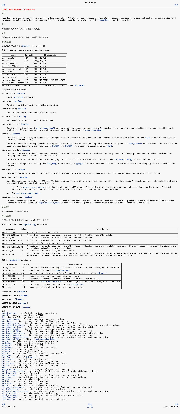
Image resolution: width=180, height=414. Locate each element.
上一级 (90, 411)
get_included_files (12, 335)
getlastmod (7, 348)
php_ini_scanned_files (13, 376)
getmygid (6, 350)
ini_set (5, 370)
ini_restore (8, 368)
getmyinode (7, 352)
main (4, 372)
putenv (5, 390)
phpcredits (7, 384)
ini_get (5, 366)
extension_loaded (10, 323)
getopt (5, 358)
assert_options (9, 317)
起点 (90, 409)
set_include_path (10, 394)
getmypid (6, 354)
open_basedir (135, 144)
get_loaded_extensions (13, 337)
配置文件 (26, 47)
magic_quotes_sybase (33, 188)
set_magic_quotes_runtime (15, 396)
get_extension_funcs (12, 331)
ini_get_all (8, 364)
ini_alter (7, 362)
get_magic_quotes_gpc (13, 339)
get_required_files (12, 343)
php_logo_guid (9, 378)
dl (3, 321)
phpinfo (5, 386)
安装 (3, 33)
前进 (176, 5)
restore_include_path (13, 392)
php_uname (7, 382)
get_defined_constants (13, 329)
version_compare (10, 400)
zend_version (8, 404)
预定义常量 (6, 217)
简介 (3, 14)
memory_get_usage (10, 374)
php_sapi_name (9, 380)
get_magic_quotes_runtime (15, 341)
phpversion (7, 388)
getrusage (7, 360)
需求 (3, 24)
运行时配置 (6, 42)
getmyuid (6, 356)
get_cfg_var (8, 325)
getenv (5, 345)
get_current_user (10, 327)
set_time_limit (9, 398)
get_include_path (10, 333)
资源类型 (5, 208)
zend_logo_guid (9, 402)
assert (5, 319)
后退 (3, 5)
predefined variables (52, 283)
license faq (78, 286)
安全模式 (55, 146)
